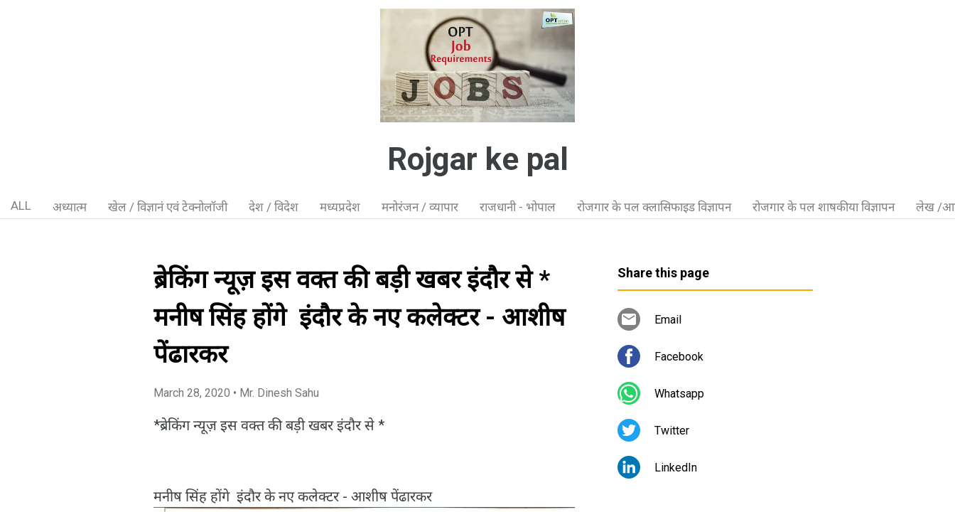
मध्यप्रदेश (340, 207)
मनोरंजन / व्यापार (420, 207)
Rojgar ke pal (477, 159)
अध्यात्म (70, 207)
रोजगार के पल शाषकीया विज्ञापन (823, 207)
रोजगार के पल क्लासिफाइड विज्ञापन (654, 207)
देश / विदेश (273, 207)
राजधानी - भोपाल (518, 207)
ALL (21, 205)
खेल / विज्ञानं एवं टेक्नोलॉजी (167, 207)
